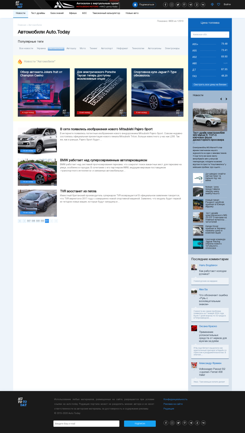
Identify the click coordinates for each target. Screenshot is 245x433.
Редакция (169, 409)
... (210, 318)
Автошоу (71, 49)
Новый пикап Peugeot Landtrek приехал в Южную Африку (215, 204)
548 (33, 221)
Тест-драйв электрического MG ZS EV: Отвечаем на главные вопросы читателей (216, 217)
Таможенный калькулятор (106, 13)
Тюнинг (93, 49)
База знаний (57, 13)
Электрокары (172, 49)
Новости (20, 13)
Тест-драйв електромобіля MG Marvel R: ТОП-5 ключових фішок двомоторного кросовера (209, 136)
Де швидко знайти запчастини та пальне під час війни (215, 178)
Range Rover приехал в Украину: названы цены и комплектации (215, 230)
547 (28, 221)
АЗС (84, 13)
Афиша (73, 13)
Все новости (26, 49)
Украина (41, 49)
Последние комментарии (209, 259)
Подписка (140, 424)
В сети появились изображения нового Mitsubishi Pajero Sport (106, 129)
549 (38, 221)
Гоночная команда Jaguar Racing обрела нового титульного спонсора (215, 243)
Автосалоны (154, 49)
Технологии (138, 49)
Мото (83, 49)
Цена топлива (210, 23)
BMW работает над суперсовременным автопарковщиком (103, 160)
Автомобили (56, 49)
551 (47, 221)
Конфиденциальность (176, 400)
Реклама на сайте (173, 404)
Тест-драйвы (38, 13)
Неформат (122, 49)
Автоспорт (107, 49)
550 (42, 221)
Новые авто (132, 13)
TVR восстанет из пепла (78, 191)
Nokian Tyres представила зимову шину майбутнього (212, 191)
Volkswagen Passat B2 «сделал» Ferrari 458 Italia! (212, 372)
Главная (22, 25)
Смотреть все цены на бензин (210, 85)
